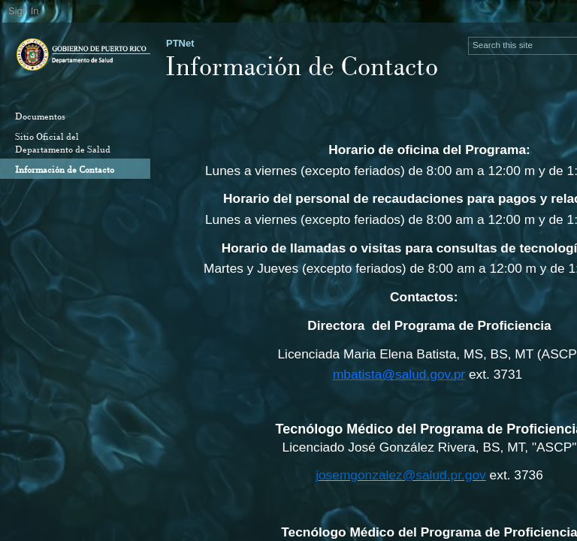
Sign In (23, 11)
